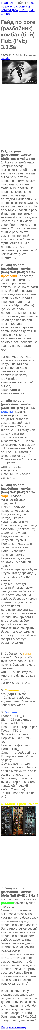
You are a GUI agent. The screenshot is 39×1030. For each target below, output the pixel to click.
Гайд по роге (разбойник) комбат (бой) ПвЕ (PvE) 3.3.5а (18, 8)
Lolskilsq (6, 58)
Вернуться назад (13, 1027)
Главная (7, 3)
